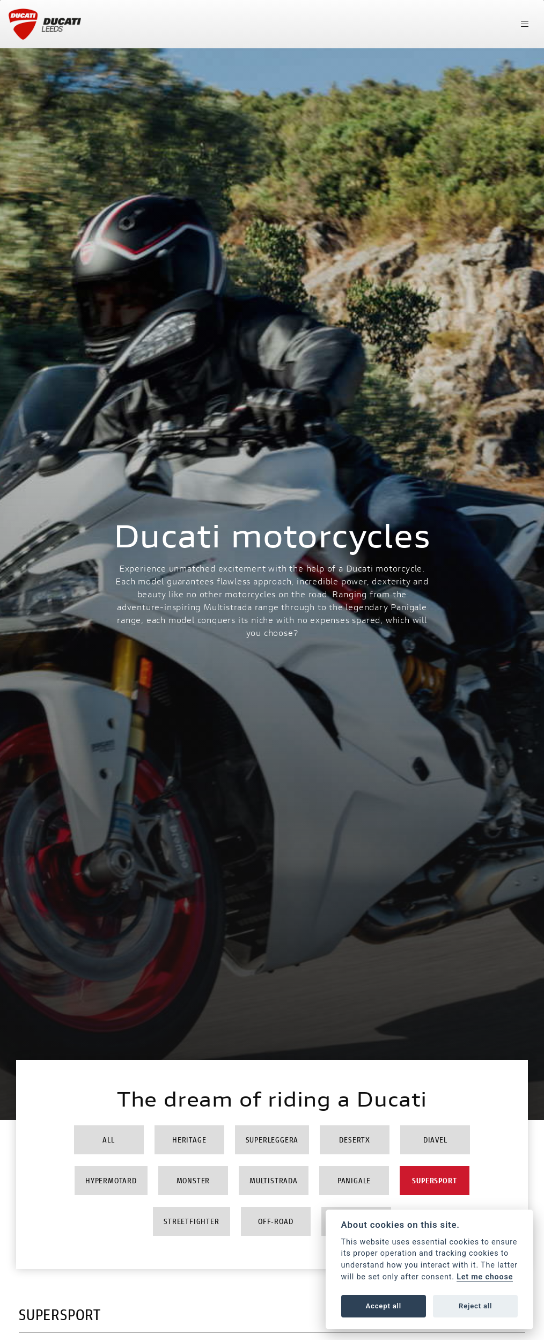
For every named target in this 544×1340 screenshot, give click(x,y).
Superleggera (272, 1139)
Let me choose (485, 1277)
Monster (193, 1180)
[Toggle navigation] (524, 24)
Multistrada (273, 1180)
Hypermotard (111, 1180)
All (108, 1139)
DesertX (354, 1139)
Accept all (383, 1306)
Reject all (475, 1306)
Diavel (435, 1139)
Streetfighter (191, 1221)
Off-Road (275, 1221)
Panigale (354, 1180)
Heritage (189, 1139)
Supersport (434, 1180)
